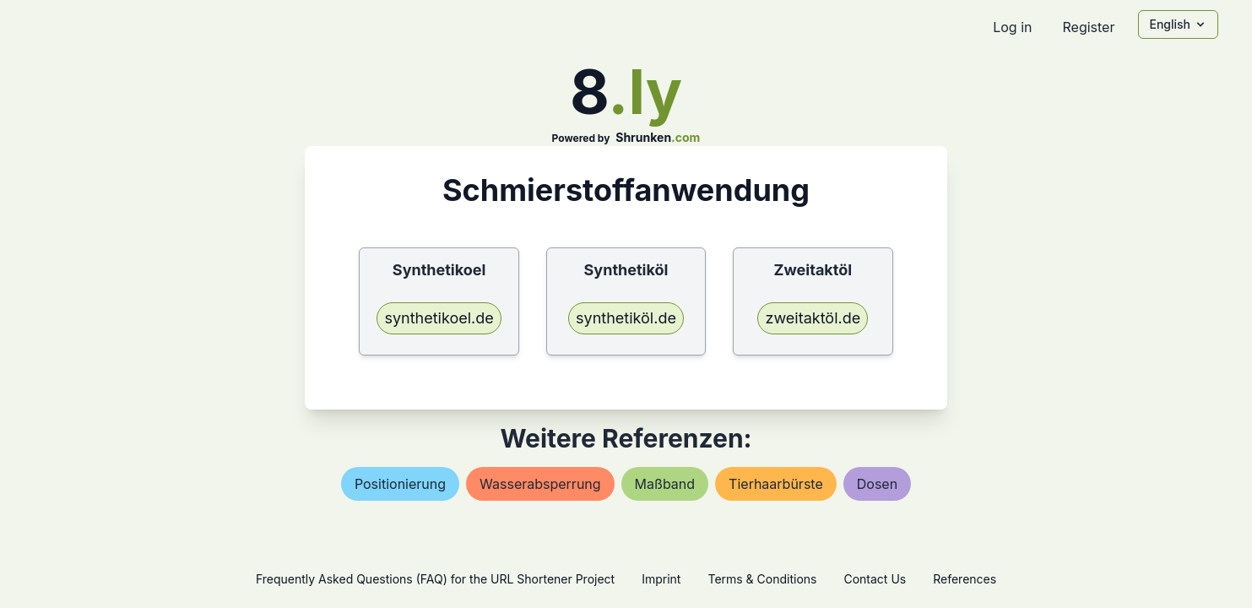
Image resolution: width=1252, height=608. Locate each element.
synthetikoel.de (438, 318)
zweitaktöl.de (812, 318)
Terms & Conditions (761, 579)
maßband (665, 483)
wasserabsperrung (540, 483)
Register (1088, 27)
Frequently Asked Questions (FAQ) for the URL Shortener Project (435, 579)
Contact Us (874, 579)
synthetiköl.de (626, 318)
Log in (1012, 27)
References (964, 579)
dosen (877, 483)
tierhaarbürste (776, 483)
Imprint (661, 579)
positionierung (400, 483)
